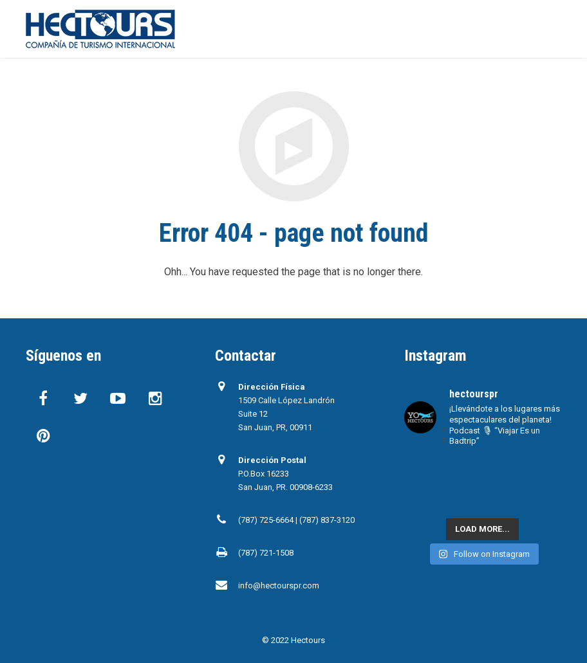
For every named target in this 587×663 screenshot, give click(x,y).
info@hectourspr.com (278, 585)
